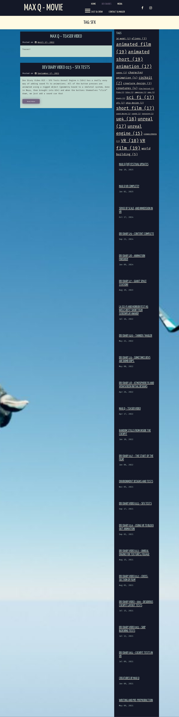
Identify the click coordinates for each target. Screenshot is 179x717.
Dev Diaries (106, 4)
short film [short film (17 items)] (135, 108)
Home (93, 4)
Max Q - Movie (43, 8)
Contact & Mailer (117, 12)
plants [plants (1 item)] (120, 98)
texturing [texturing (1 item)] (147, 114)
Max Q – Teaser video (66, 36)
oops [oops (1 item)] (151, 92)
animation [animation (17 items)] (134, 66)
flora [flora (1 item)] (120, 92)
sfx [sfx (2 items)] (120, 103)
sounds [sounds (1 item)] (136, 114)
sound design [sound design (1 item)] (123, 114)
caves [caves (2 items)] (121, 72)
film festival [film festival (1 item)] (146, 89)
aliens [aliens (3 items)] (139, 38)
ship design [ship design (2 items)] (135, 103)
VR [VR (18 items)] (130, 140)
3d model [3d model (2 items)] (123, 38)
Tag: (89, 22)
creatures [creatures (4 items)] (126, 88)
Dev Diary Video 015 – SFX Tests (66, 67)
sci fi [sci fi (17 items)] (140, 97)
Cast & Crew (97, 12)
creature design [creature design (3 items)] (137, 83)
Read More (31, 101)
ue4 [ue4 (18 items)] (126, 119)
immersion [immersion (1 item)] (140, 92)
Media (119, 4)
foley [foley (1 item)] (129, 92)
